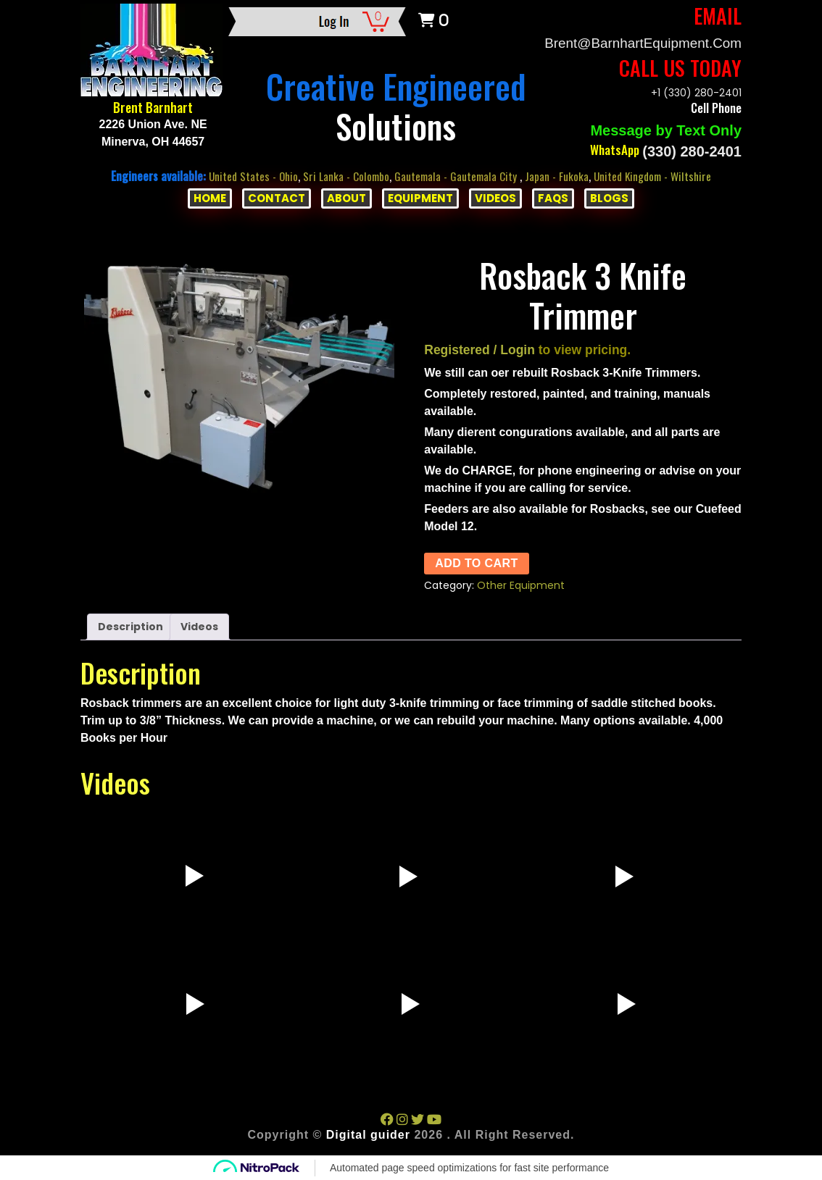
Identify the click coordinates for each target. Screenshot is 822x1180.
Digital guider (368, 1134)
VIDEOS (495, 197)
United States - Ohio (247, 175)
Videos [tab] (199, 626)
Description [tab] (130, 626)
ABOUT (346, 197)
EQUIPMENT (420, 197)
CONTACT (276, 197)
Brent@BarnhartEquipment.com (637, 43)
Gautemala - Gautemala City (456, 175)
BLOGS (609, 197)
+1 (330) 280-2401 (696, 92)
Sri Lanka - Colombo (343, 175)
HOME (210, 197)
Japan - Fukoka (558, 175)
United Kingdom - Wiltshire (658, 175)
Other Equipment (521, 584)
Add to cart (476, 562)
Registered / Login (479, 349)
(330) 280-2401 (692, 151)
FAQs (553, 197)
